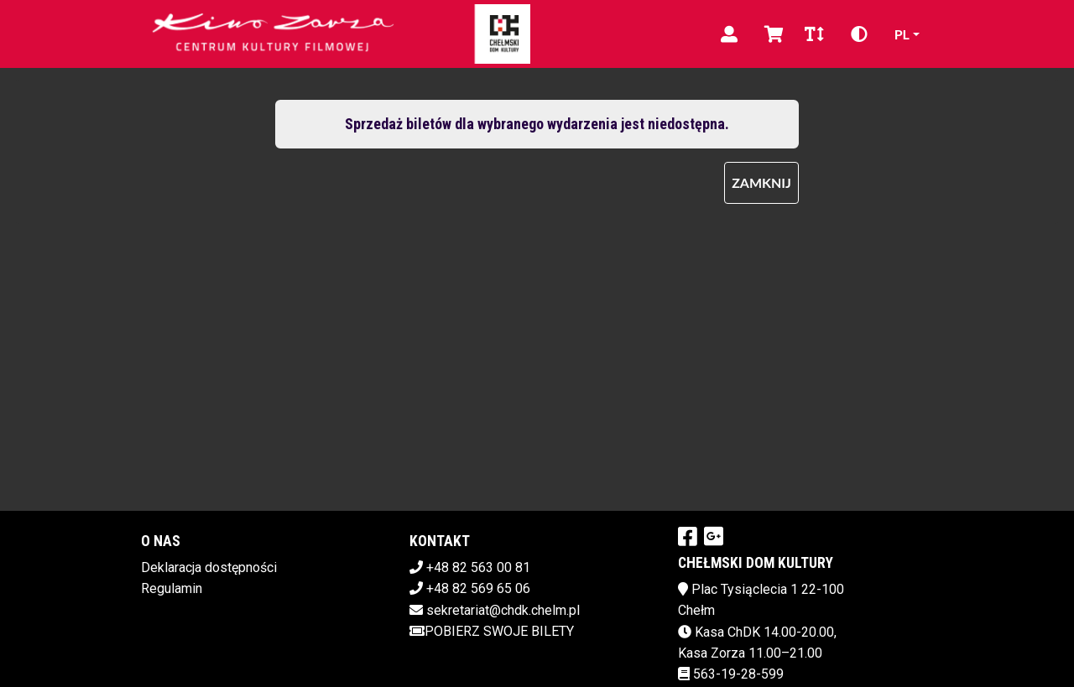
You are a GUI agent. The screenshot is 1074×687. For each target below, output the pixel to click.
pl (902, 34)
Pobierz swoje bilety (491, 631)
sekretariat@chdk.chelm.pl (503, 610)
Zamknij (761, 182)
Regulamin (171, 588)
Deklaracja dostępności (209, 567)
